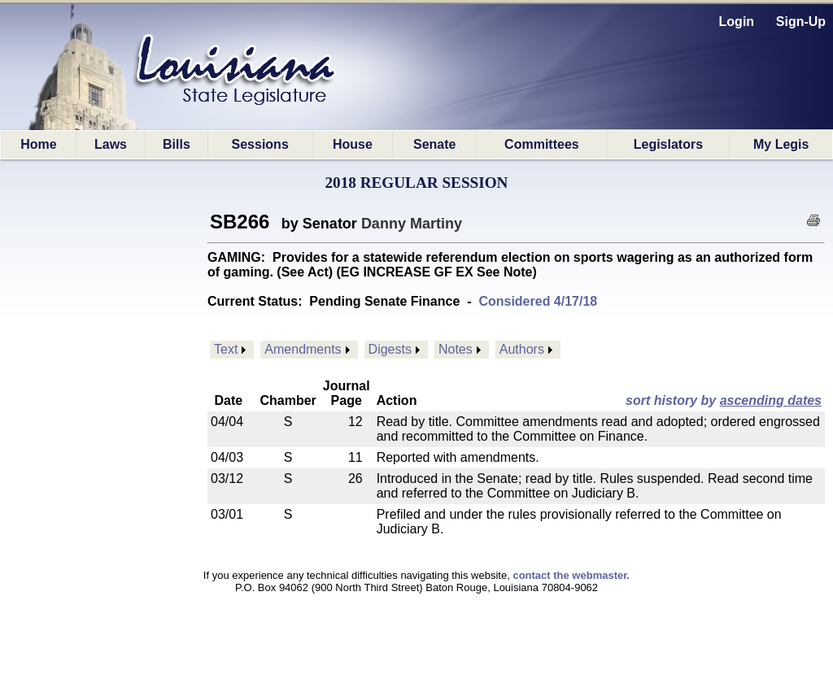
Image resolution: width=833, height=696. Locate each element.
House (353, 144)
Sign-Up (801, 21)
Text (226, 349)
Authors (521, 349)
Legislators (668, 144)
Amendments (302, 349)
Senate (434, 144)
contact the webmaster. (571, 575)
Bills (176, 144)
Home (38, 144)
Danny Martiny (411, 223)
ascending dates (771, 400)
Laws (110, 144)
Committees (541, 144)
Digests (390, 349)
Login (737, 21)
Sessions (260, 144)
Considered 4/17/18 (537, 301)
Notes (455, 349)
